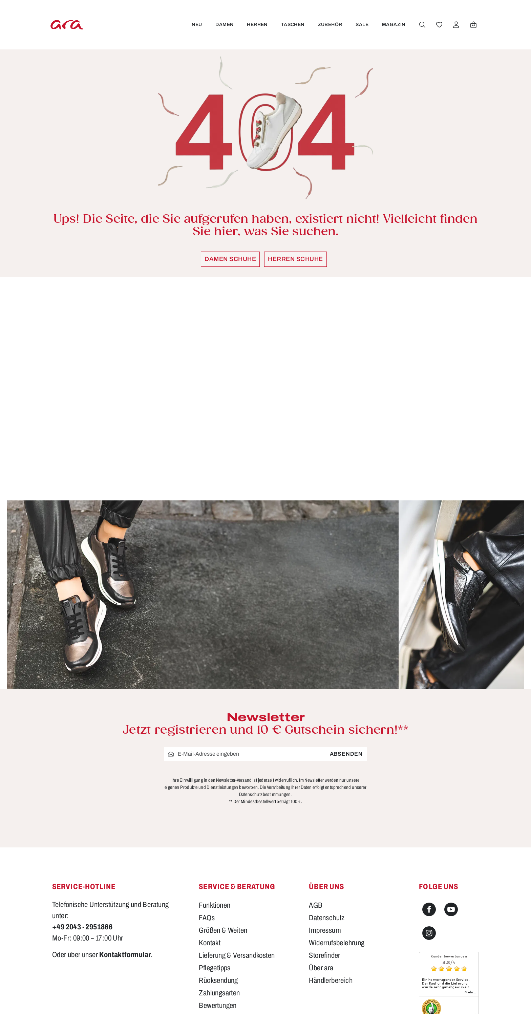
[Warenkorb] (473, 24)
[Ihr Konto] (455, 24)
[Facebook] (429, 831)
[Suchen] (421, 24)
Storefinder (324, 877)
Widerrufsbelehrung (336, 864)
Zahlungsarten (219, 914)
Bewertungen (217, 927)
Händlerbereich (331, 902)
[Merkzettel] (438, 24)
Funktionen (214, 827)
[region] (265, 389)
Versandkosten (349, 998)
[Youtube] (451, 831)
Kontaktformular (125, 876)
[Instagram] (429, 854)
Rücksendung (218, 902)
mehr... (470, 913)
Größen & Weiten (223, 852)
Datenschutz (326, 839)
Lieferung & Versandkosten (237, 877)
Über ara (321, 889)
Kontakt (209, 864)
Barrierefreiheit (220, 939)
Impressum (325, 852)
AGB (315, 827)
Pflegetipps (214, 889)
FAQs (207, 839)
